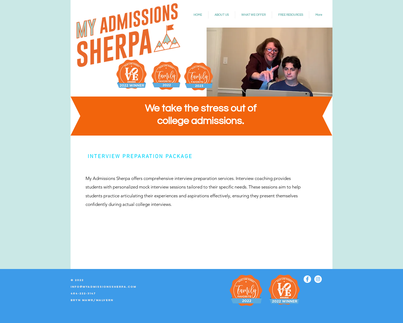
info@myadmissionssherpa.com (103, 287)
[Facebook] (307, 279)
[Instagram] (318, 279)
